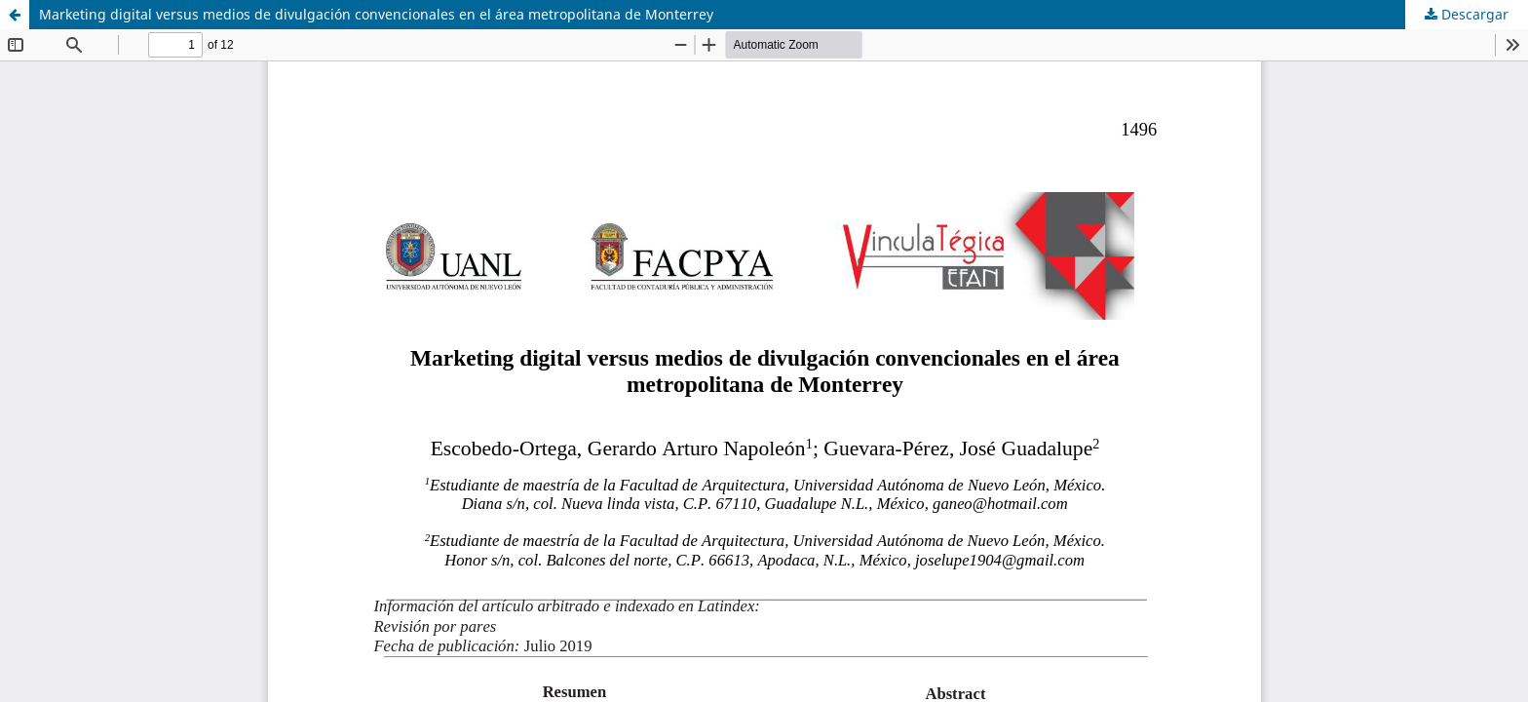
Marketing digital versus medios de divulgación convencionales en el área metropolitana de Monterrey (376, 14)
